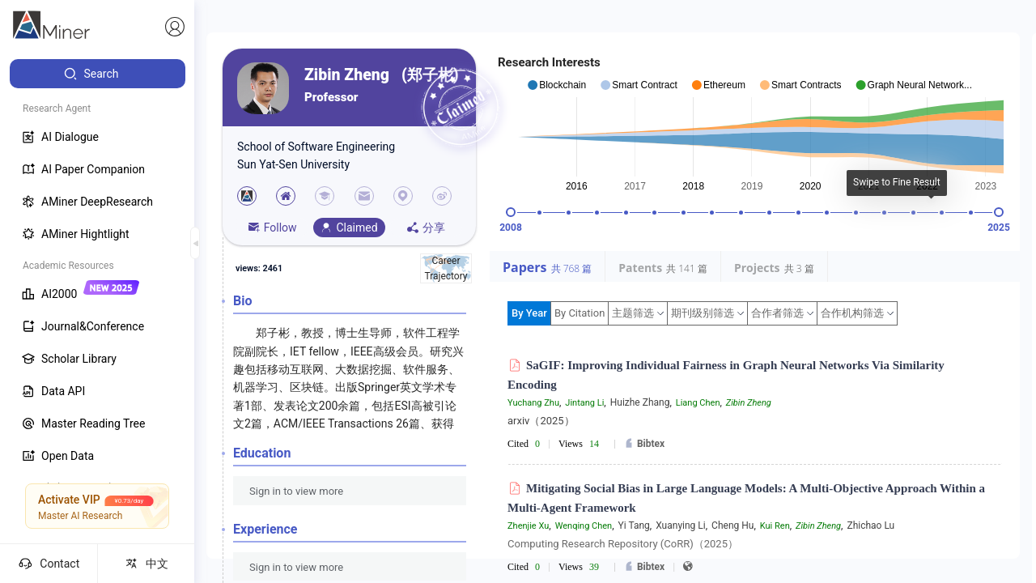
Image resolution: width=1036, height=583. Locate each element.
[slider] (510, 212)
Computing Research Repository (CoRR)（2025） (622, 544)
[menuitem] (97, 73)
